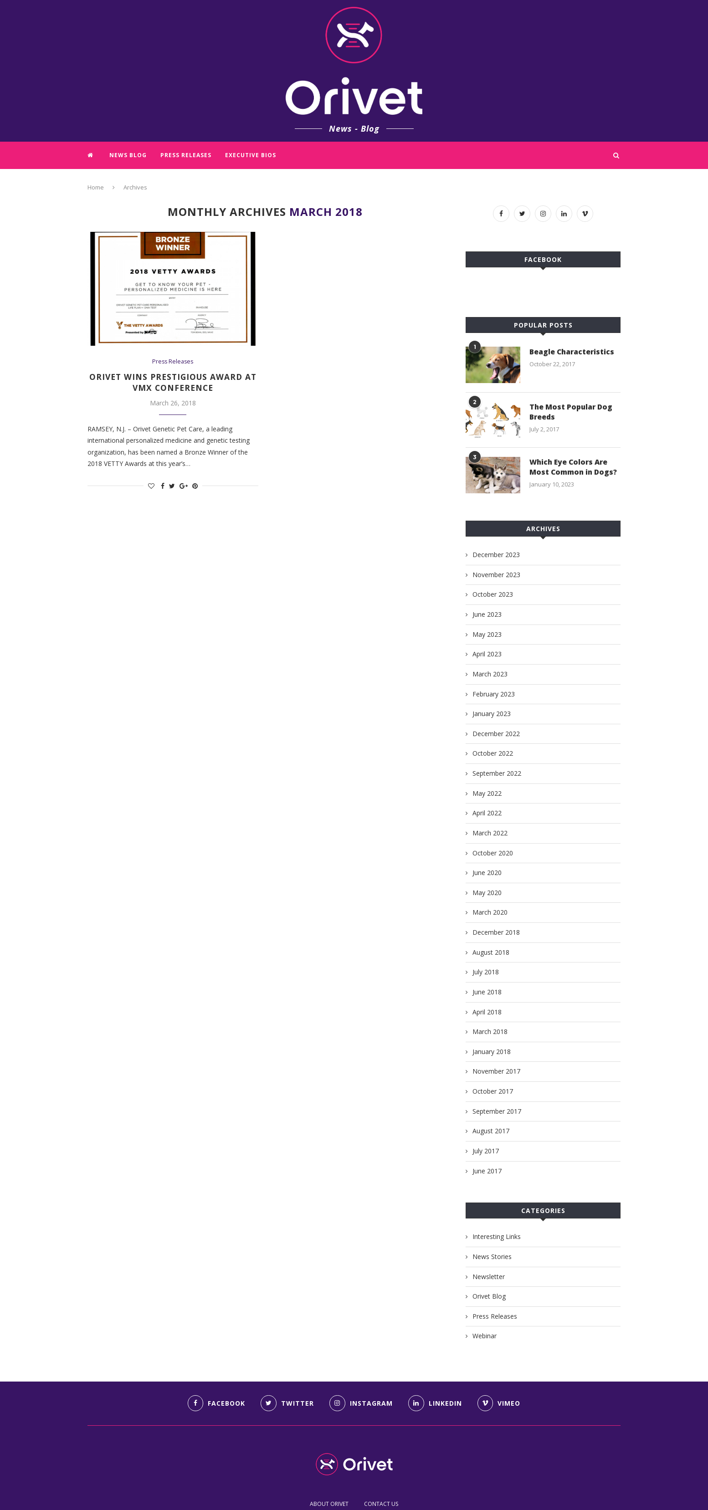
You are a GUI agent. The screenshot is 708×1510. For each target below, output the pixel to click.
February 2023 (493, 694)
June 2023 (487, 614)
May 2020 (487, 892)
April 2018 (487, 1012)
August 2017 (490, 1130)
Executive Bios (250, 155)
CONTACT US (381, 1504)
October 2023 (492, 594)
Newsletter (488, 1276)
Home (95, 187)
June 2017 (487, 1171)
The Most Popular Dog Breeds (571, 412)
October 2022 (492, 753)
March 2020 (490, 912)
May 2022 (487, 793)
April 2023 (487, 654)
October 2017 (492, 1091)
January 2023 (491, 713)
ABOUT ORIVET (329, 1504)
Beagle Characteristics (572, 352)
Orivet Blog (489, 1296)
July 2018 (485, 971)
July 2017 (485, 1151)
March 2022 (490, 833)
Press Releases (185, 155)
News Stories (492, 1256)
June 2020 (487, 872)
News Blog (128, 155)
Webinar (484, 1335)
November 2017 (496, 1071)
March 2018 (490, 1031)
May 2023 (487, 634)
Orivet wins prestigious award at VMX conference (172, 383)
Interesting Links (496, 1236)
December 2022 (496, 733)
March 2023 (490, 674)
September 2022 (496, 773)
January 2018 (491, 1051)
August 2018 (490, 952)
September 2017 (496, 1111)
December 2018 (496, 932)
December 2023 (496, 554)
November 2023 (496, 574)
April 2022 (487, 813)
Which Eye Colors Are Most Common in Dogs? (574, 467)
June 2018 (487, 992)
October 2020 (492, 853)
